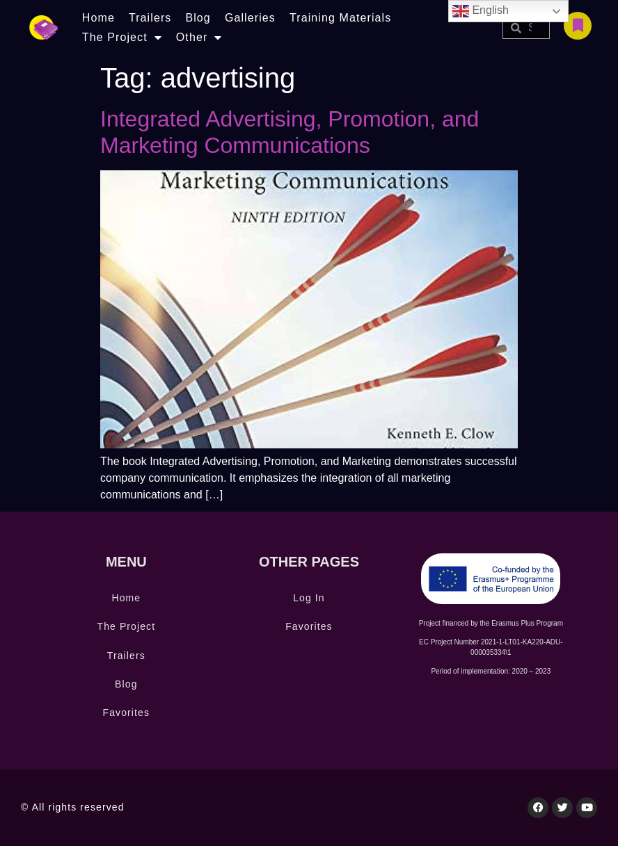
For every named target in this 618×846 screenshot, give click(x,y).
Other (199, 37)
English (480, 11)
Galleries (250, 18)
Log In (309, 597)
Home (98, 18)
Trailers (150, 18)
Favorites (126, 712)
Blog (197, 18)
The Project (122, 37)
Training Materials (340, 18)
